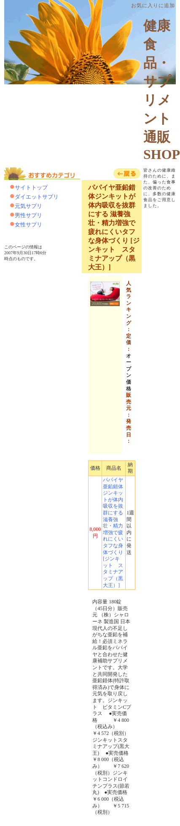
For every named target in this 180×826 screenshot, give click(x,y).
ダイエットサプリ (37, 197)
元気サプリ (28, 206)
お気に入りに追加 (153, 5)
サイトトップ (31, 187)
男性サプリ (28, 215)
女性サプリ (28, 224)
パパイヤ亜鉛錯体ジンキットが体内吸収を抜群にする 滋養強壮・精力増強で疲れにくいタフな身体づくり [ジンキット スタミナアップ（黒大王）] (113, 532)
